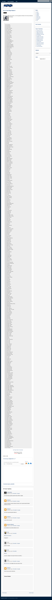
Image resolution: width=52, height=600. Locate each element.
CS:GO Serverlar (39, 46)
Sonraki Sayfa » (31, 592)
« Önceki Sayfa (4, 592)
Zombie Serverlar (39, 30)
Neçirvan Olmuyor (10, 524)
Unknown (9, 508)
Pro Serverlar (38, 35)
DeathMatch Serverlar (40, 34)
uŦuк (8, 532)
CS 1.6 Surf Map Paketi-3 (9, 10)
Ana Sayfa (4, 1)
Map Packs (38, 16)
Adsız (6, 553)
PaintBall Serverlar (39, 40)
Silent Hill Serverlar (39, 31)
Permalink (14, 493)
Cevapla (18, 493)
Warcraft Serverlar (39, 39)
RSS (16, 1)
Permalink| (14, 533)
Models (37, 15)
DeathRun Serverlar (39, 36)
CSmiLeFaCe (9, 492)
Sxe (37, 20)
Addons (37, 14)
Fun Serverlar (38, 45)
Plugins (37, 13)
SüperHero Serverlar (40, 43)
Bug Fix (37, 19)
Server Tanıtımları (11, 1)
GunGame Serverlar (39, 37)
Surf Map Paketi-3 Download (18, 449)
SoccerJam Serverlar (40, 42)
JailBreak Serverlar (39, 33)
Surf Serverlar (38, 41)
